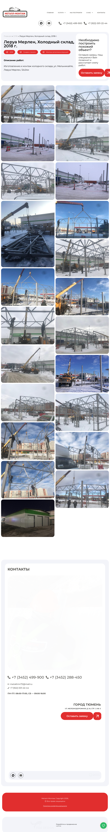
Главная (50, 12)
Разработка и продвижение (66, 824)
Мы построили (76, 12)
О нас (89, 12)
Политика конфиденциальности (55, 806)
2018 (15, 36)
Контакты (101, 12)
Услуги (62, 12)
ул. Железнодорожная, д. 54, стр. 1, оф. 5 (83, 709)
